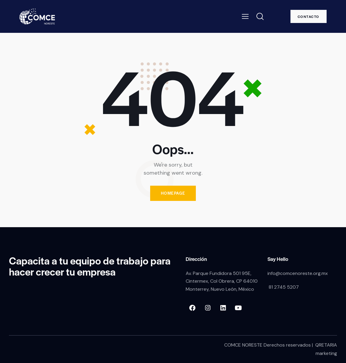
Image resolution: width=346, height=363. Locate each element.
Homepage (173, 193)
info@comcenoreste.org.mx (297, 273)
